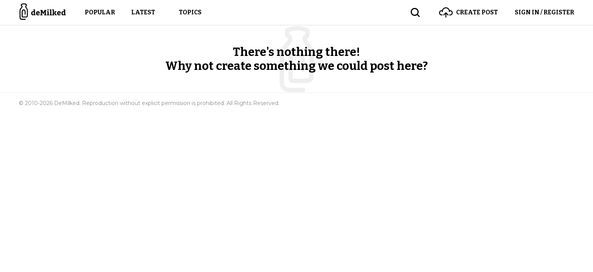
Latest (143, 12)
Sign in (544, 12)
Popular (100, 12)
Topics (190, 12)
